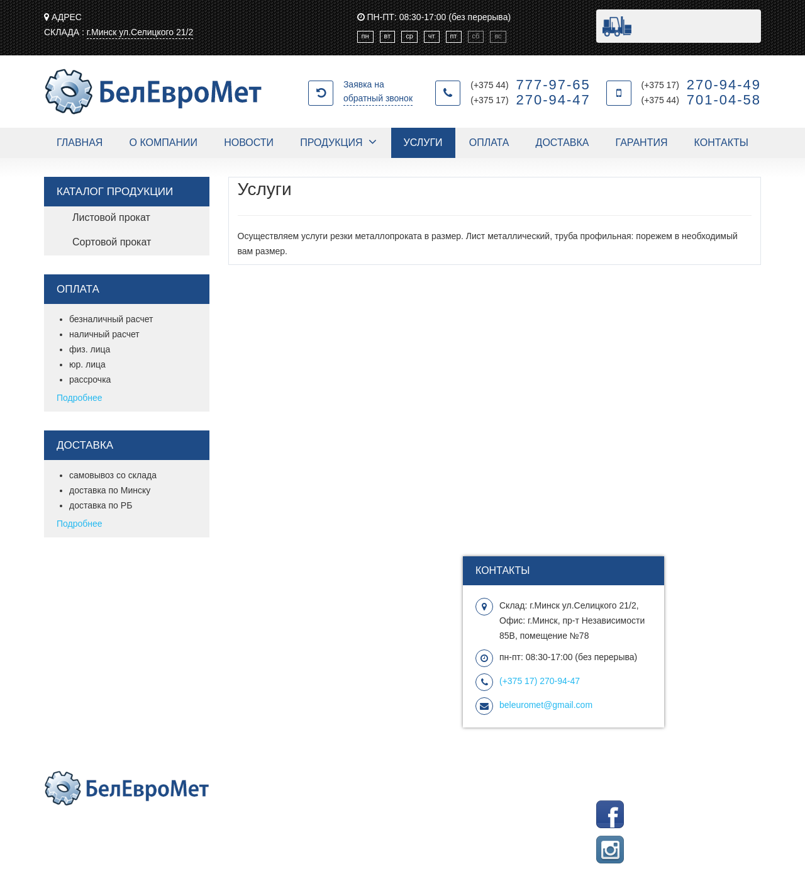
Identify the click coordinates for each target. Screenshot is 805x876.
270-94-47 (539, 681)
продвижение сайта (721, 785)
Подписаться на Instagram (708, 843)
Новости (249, 142)
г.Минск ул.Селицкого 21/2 (140, 32)
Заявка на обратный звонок (378, 91)
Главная (80, 142)
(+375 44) (530, 85)
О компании (164, 142)
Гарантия (642, 142)
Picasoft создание (635, 785)
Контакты (721, 142)
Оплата (489, 142)
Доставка (562, 142)
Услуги (423, 142)
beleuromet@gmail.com (545, 705)
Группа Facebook (726, 808)
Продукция (331, 142)
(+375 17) (530, 100)
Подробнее (80, 398)
